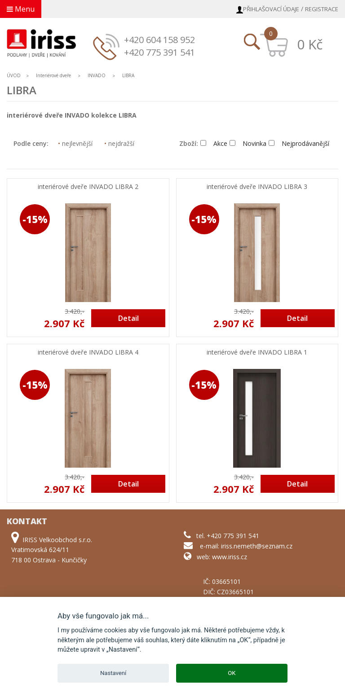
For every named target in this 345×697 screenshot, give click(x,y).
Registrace (321, 9)
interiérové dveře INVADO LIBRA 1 (257, 352)
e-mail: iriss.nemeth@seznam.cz (246, 546)
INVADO (97, 75)
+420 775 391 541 (159, 52)
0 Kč (310, 44)
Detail (128, 318)
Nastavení (113, 673)
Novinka (248, 143)
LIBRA (128, 75)
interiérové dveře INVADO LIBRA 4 (88, 352)
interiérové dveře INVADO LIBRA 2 (88, 187)
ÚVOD (14, 75)
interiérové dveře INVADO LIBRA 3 (257, 187)
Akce (213, 143)
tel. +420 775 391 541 (227, 535)
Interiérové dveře (54, 75)
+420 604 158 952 (159, 40)
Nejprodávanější (299, 143)
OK (231, 673)
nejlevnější (75, 143)
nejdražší (119, 143)
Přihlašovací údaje (271, 9)
